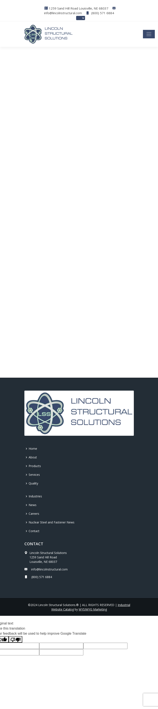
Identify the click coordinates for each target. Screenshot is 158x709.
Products (35, 466)
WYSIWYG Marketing (93, 609)
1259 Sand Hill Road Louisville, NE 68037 (78, 8)
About (33, 457)
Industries (35, 496)
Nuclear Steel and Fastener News (51, 522)
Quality (33, 483)
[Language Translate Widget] (80, 18)
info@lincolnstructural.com (63, 13)
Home (33, 449)
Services (34, 475)
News (32, 505)
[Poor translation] (15, 639)
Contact (34, 531)
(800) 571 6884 (100, 13)
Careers (34, 514)
